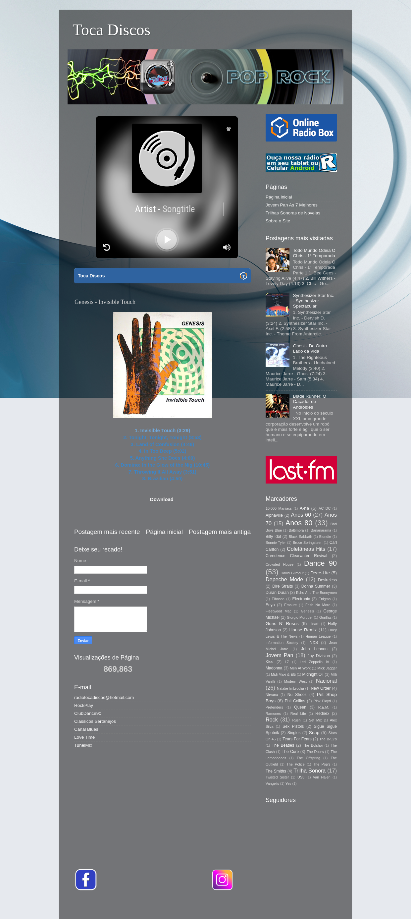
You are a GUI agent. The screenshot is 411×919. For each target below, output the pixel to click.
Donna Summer (315, 586)
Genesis (307, 611)
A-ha (304, 508)
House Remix (303, 629)
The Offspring (308, 758)
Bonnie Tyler (276, 543)
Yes (288, 783)
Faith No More (317, 605)
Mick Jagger (327, 668)
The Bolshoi (313, 745)
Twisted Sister (277, 777)
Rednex (322, 713)
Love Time (84, 737)
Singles (294, 732)
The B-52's (328, 739)
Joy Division (319, 656)
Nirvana (272, 695)
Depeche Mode (284, 579)
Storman (251, 905)
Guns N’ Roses (282, 623)
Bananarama (321, 530)
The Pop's (322, 764)
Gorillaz (325, 617)
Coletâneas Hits (306, 549)
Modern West (295, 681)
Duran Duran (277, 592)
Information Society (282, 643)
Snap (314, 732)
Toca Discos (111, 29)
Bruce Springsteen (308, 543)
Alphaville (274, 515)
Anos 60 (301, 515)
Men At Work (300, 668)
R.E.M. (323, 707)
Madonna (274, 668)
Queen (300, 707)
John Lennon (314, 649)
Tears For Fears (297, 739)
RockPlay (83, 705)
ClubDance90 (87, 713)
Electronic (301, 599)
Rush (296, 720)
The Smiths (276, 771)
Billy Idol (273, 536)
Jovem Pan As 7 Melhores (292, 204)
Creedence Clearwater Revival (296, 555)
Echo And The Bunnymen (316, 593)
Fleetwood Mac (278, 611)
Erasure (290, 605)
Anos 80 (298, 523)
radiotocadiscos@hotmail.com (104, 697)
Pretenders (274, 707)
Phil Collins (295, 701)
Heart (314, 624)
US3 (300, 777)
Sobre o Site (278, 220)
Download (162, 499)
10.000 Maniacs (279, 508)
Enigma (325, 599)
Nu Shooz (297, 694)
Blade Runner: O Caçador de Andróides (309, 401)
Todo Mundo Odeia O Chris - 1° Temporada (314, 253)
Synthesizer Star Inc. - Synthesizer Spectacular (313, 301)
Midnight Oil (312, 674)
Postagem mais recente (107, 531)
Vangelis (272, 783)
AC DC (325, 508)
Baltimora (296, 530)
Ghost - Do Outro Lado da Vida (310, 348)
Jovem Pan (279, 655)
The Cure (290, 751)
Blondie (325, 537)
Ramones (273, 714)
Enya (270, 605)
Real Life (298, 714)
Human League (318, 636)
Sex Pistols (293, 726)
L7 (287, 662)
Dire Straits (282, 586)
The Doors (315, 752)
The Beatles (283, 745)
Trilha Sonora (309, 771)
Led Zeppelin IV (314, 662)
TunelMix (83, 745)
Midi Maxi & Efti (283, 674)
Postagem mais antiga (220, 531)
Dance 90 (320, 563)
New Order (321, 688)
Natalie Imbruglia (290, 688)
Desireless (327, 580)
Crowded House (279, 564)
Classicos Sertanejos (95, 721)
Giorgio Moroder (300, 617)
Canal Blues (86, 729)
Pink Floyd (322, 701)
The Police (295, 764)
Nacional (326, 681)
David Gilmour (292, 573)
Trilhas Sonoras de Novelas (293, 212)
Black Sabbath (300, 537)
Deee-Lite (320, 572)
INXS (313, 642)
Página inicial (164, 531)
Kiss (269, 662)
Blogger (298, 905)
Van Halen (322, 777)
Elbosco (278, 599)
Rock (272, 719)
